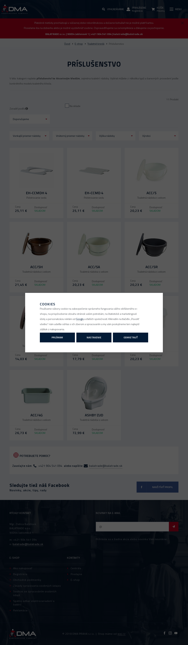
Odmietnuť (131, 337)
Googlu (80, 319)
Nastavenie (94, 337)
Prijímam (57, 337)
